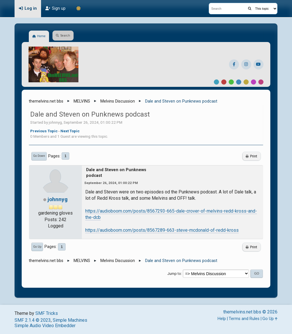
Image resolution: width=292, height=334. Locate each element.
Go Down (39, 156)
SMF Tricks (46, 313)
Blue (238, 82)
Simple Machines (70, 320)
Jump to (174, 273)
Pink (260, 82)
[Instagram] (246, 64)
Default (216, 82)
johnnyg (58, 199)
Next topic (70, 131)
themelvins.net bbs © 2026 (250, 312)
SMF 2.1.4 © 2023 (33, 320)
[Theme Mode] (78, 8)
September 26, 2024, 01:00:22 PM (111, 183)
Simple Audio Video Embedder (45, 325)
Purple (253, 82)
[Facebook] (234, 64)
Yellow (246, 82)
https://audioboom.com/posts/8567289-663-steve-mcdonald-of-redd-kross (162, 230)
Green (231, 82)
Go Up (37, 247)
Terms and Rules (244, 318)
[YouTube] (258, 64)
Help (222, 318)
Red (223, 82)
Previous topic (44, 131)
